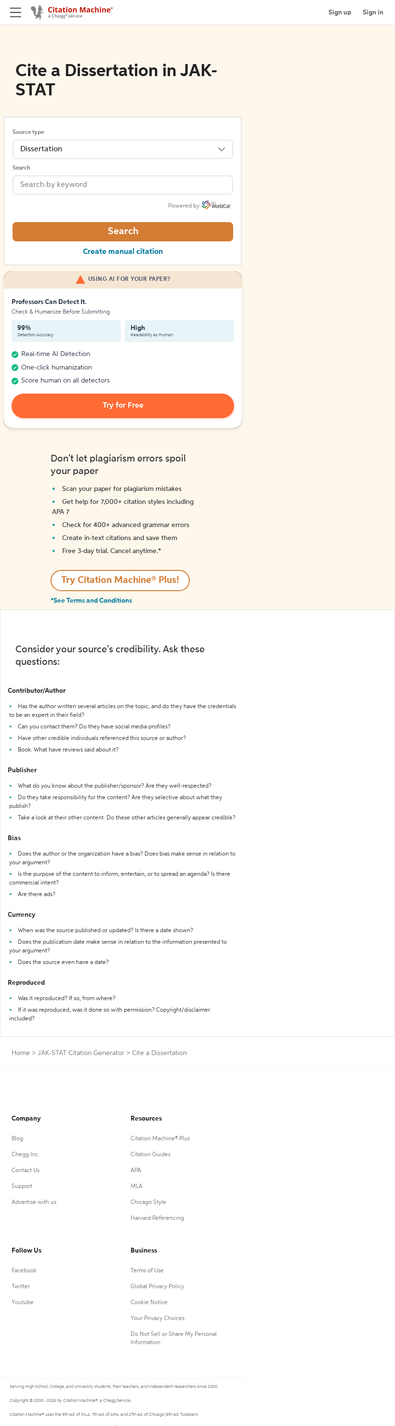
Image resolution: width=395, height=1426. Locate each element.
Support (22, 1186)
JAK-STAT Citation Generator (81, 1053)
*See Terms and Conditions (91, 600)
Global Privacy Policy (157, 1287)
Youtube (23, 1303)
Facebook (24, 1271)
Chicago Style (148, 1202)
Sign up (340, 12)
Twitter (21, 1287)
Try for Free (123, 405)
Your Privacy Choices (157, 1318)
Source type (28, 132)
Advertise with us (34, 1202)
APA (136, 1171)
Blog (17, 1139)
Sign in (373, 12)
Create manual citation (123, 252)
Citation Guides (151, 1155)
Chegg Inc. (26, 1155)
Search (21, 168)
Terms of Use (147, 1271)
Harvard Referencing (157, 1218)
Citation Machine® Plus (160, 1139)
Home (21, 1053)
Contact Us (26, 1171)
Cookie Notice (149, 1303)
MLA (137, 1186)
